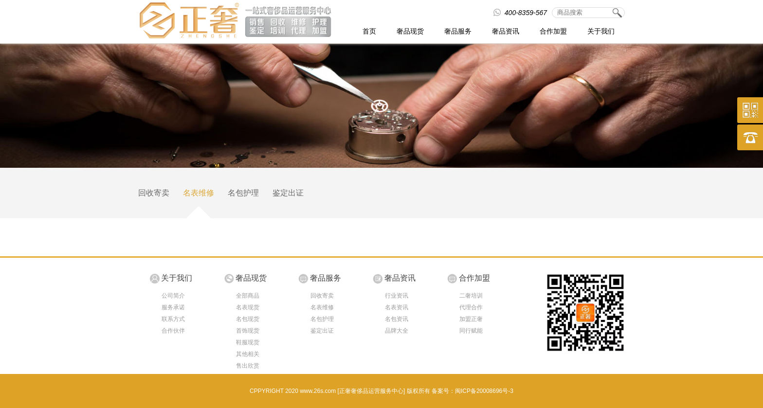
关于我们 (601, 31)
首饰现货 (247, 330)
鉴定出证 (288, 193)
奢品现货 (410, 31)
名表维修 (198, 193)
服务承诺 (173, 307)
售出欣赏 (247, 365)
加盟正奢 (471, 319)
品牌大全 (396, 330)
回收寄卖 (153, 193)
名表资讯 (396, 307)
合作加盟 (553, 31)
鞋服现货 (247, 342)
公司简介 (173, 295)
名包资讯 (396, 319)
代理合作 (471, 307)
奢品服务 (458, 31)
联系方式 (173, 319)
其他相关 (247, 354)
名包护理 (243, 193)
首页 (369, 31)
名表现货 (247, 307)
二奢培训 (471, 295)
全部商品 (247, 295)
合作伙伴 (173, 330)
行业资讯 (396, 295)
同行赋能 (471, 330)
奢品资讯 (505, 31)
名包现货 (247, 319)
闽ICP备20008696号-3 (484, 391)
